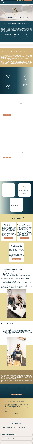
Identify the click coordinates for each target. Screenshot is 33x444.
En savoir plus (6, 156)
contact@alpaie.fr (24, 192)
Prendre (28, 1)
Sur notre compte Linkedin (16, 206)
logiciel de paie (14, 284)
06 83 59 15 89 (24, 191)
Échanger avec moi (16, 393)
